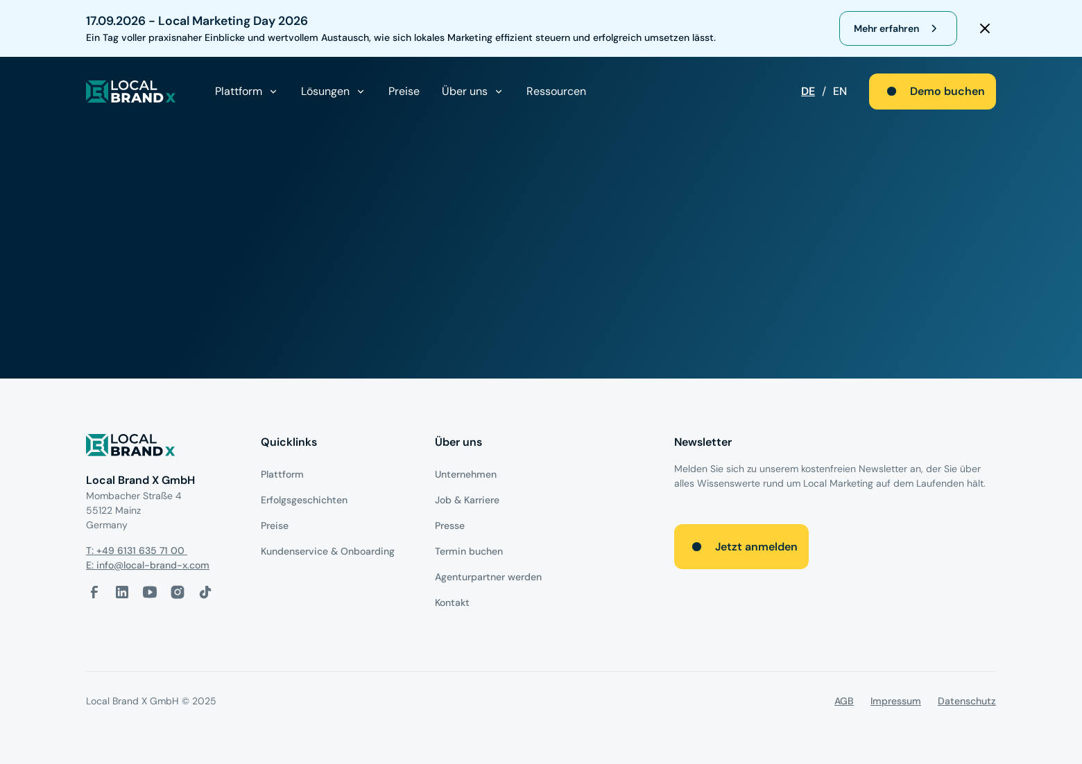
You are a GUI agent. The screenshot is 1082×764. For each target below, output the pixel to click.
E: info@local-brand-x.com (147, 565)
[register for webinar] (898, 28)
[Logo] (162, 447)
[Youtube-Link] (149, 592)
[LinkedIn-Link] (122, 592)
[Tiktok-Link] (205, 592)
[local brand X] (131, 91)
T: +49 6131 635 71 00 (136, 550)
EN (840, 91)
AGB (844, 701)
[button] (247, 91)
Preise (404, 91)
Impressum (895, 701)
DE (808, 91)
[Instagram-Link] (177, 592)
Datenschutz (967, 701)
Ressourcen (556, 91)
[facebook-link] (94, 592)
